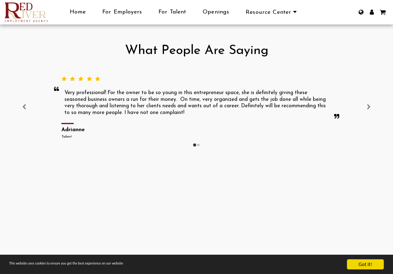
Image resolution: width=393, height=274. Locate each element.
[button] (272, 12)
